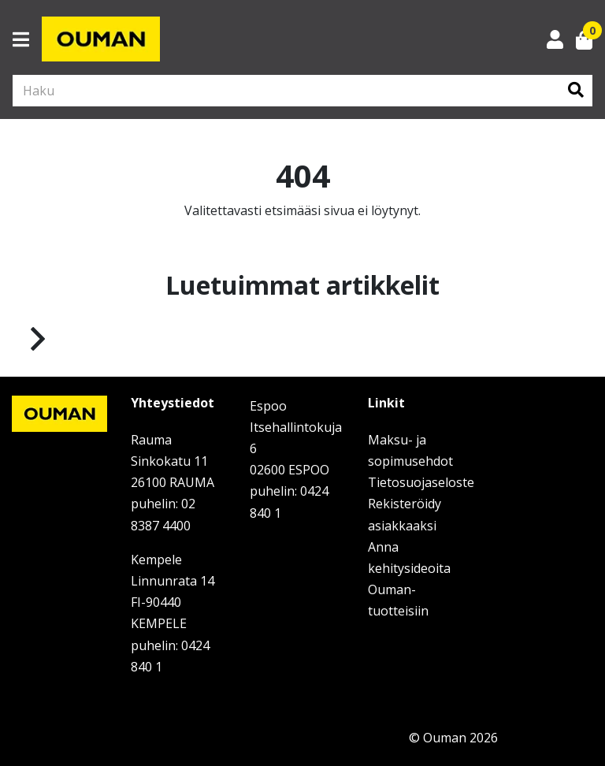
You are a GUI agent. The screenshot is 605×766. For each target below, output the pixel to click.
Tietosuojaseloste (421, 482)
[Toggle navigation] (27, 39)
